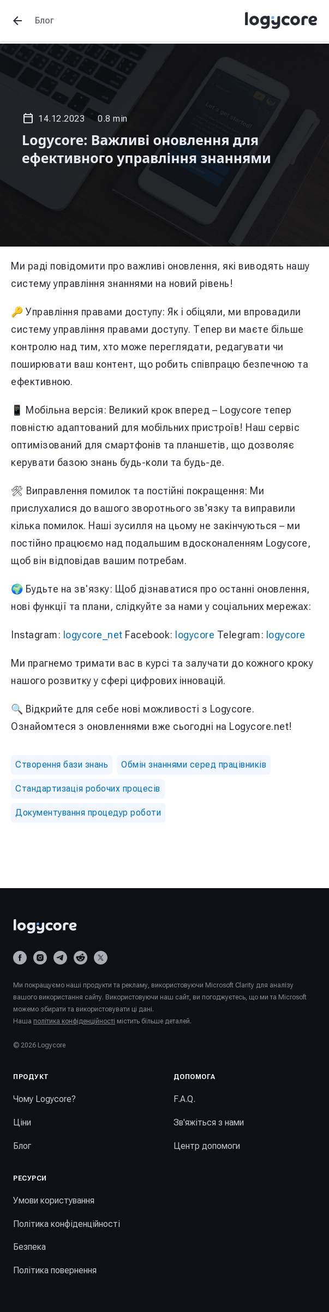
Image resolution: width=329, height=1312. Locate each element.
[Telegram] (60, 957)
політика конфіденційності (74, 1021)
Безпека (29, 1247)
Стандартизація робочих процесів (87, 788)
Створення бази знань (61, 764)
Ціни (22, 1122)
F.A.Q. (184, 1099)
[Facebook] (20, 957)
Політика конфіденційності (66, 1224)
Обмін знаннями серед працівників (193, 764)
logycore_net (93, 634)
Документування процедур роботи (88, 812)
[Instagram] (40, 957)
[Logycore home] (164, 926)
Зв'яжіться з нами (209, 1122)
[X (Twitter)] (100, 957)
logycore (194, 634)
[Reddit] (80, 957)
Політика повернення (55, 1270)
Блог (22, 1146)
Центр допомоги (207, 1146)
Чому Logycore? (44, 1099)
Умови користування (53, 1200)
